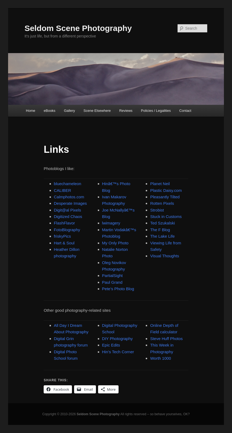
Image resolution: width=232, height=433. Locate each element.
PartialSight (112, 275)
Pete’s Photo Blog (118, 288)
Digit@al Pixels (67, 210)
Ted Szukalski (162, 223)
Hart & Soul (64, 243)
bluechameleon (67, 183)
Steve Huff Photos (166, 338)
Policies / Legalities (156, 111)
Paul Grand (112, 282)
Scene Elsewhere (97, 111)
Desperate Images (70, 203)
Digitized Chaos (68, 216)
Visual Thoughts (164, 256)
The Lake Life (162, 236)
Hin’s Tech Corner (118, 351)
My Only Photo (115, 243)
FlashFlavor (64, 223)
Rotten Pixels (162, 203)
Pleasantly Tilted (164, 197)
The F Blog (160, 229)
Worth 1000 (160, 358)
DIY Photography (117, 338)
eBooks (49, 111)
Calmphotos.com (69, 197)
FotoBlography (67, 229)
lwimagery (111, 223)
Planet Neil (160, 183)
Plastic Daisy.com (166, 190)
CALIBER (62, 190)
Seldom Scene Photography (78, 28)
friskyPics (62, 236)
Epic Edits (111, 345)
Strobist (157, 210)
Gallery (69, 111)
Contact (185, 111)
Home (30, 111)
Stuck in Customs (166, 216)
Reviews (125, 111)
